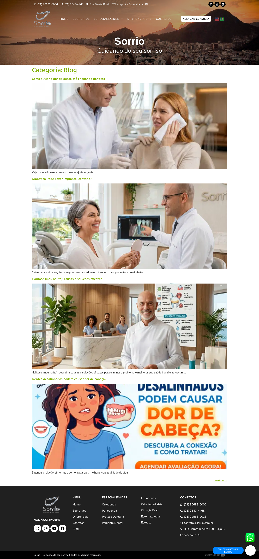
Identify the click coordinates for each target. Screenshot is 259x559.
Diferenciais (139, 19)
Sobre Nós (81, 19)
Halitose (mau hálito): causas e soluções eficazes (67, 279)
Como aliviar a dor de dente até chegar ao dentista (68, 79)
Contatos (164, 19)
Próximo (220, 480)
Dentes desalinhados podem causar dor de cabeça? (69, 379)
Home (64, 19)
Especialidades (108, 19)
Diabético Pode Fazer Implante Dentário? (62, 179)
